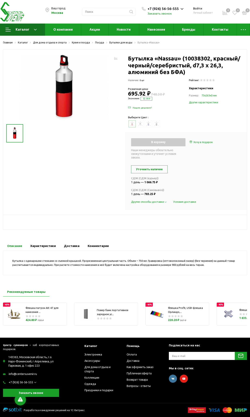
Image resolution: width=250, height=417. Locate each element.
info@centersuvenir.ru (23, 374)
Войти (197, 8)
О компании (63, 29)
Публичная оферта (139, 373)
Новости (124, 29)
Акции (94, 29)
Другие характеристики (203, 102)
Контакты (220, 29)
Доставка (133, 360)
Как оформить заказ (140, 367)
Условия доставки (184, 201)
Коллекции (91, 377)
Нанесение (156, 29)
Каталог (21, 30)
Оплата (132, 354)
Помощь (133, 346)
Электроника (93, 354)
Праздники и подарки (98, 390)
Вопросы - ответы (139, 386)
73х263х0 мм (209, 95)
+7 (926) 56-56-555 (21, 382)
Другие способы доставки (149, 201)
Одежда (90, 384)
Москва (57, 12)
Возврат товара (137, 379)
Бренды (188, 29)
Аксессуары (92, 360)
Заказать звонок (160, 13)
